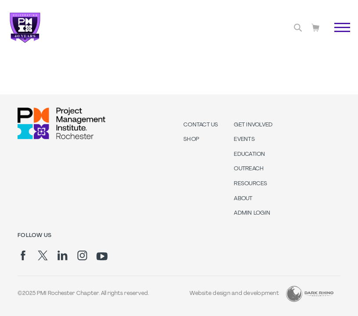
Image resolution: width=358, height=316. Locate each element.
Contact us (200, 125)
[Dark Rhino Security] (309, 294)
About (243, 198)
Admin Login (252, 213)
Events (244, 139)
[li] (62, 255)
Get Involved (253, 125)
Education (249, 154)
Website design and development (234, 293)
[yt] (102, 256)
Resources (250, 184)
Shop (191, 139)
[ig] (82, 255)
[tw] (42, 255)
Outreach (249, 169)
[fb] (23, 255)
